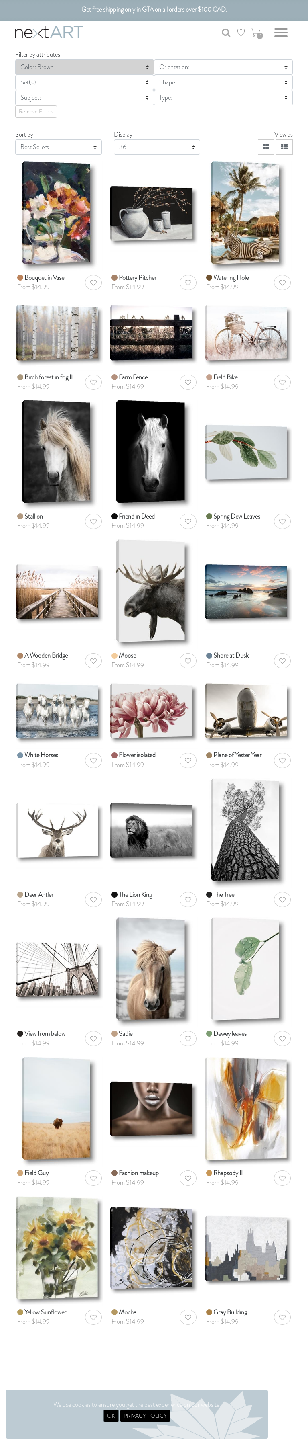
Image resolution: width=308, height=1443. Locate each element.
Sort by (24, 134)
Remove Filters (36, 111)
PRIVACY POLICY (145, 1416)
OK (111, 1416)
